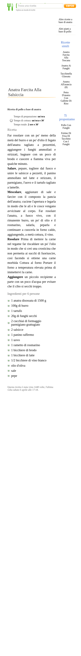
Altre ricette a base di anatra (65, 20)
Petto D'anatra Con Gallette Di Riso (66, 98)
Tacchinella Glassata (66, 75)
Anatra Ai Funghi (66, 67)
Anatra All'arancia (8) (66, 84)
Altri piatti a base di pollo (65, 30)
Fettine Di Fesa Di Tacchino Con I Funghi (66, 139)
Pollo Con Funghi (66, 126)
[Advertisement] (35, 49)
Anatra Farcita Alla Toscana (66, 56)
